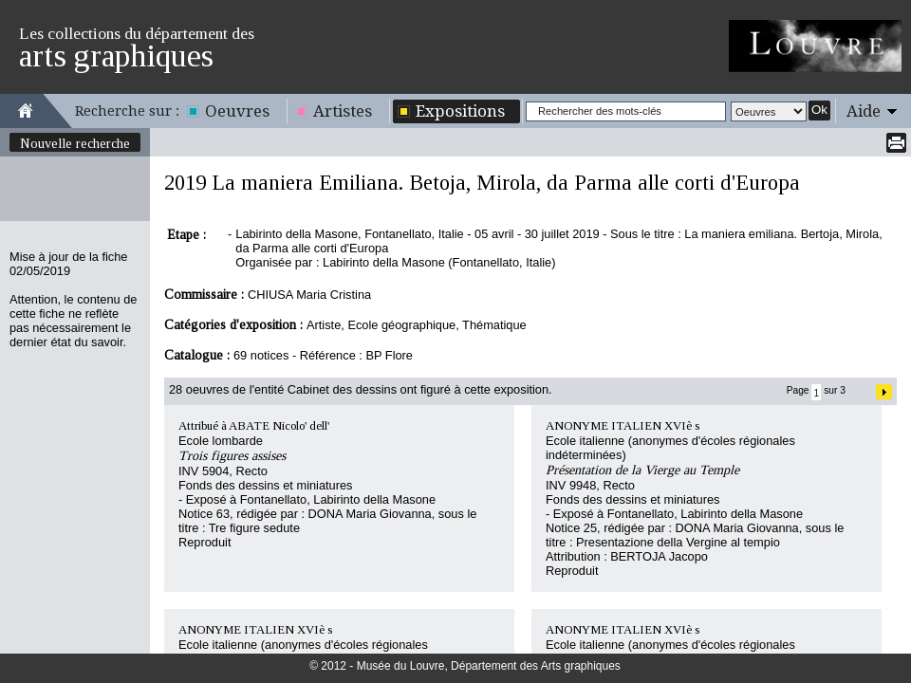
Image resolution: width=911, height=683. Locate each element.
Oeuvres (237, 111)
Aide (863, 111)
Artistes (342, 111)
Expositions (460, 111)
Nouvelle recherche (75, 143)
